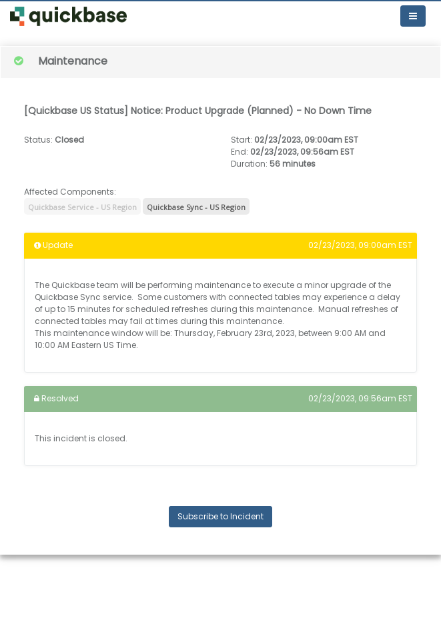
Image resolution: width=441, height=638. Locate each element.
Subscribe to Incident (220, 516)
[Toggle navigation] (413, 16)
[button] (68, 16)
